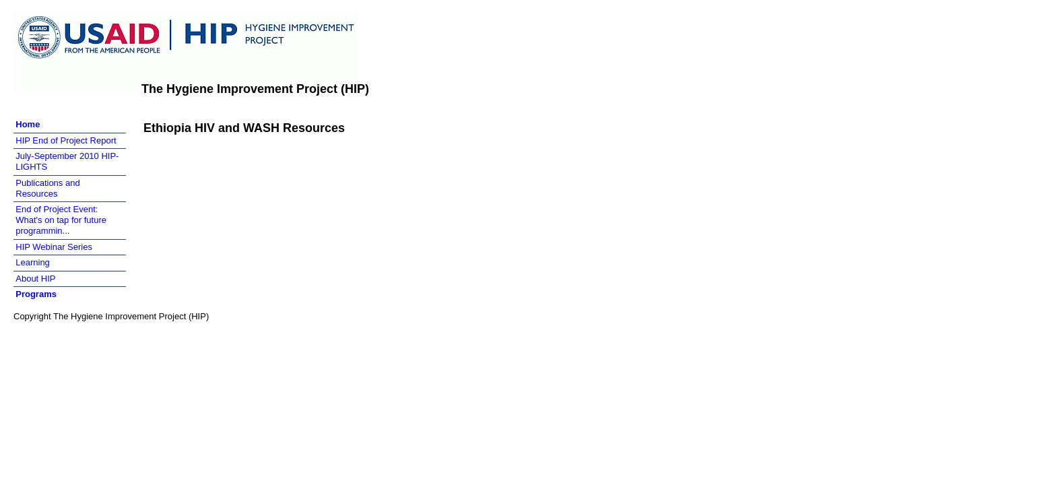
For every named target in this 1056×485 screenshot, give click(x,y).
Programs (36, 294)
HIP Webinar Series (53, 247)
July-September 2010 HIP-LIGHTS (67, 161)
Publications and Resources (47, 188)
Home (27, 124)
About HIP (35, 278)
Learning (32, 262)
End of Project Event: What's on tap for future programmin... (60, 220)
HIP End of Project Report (65, 140)
